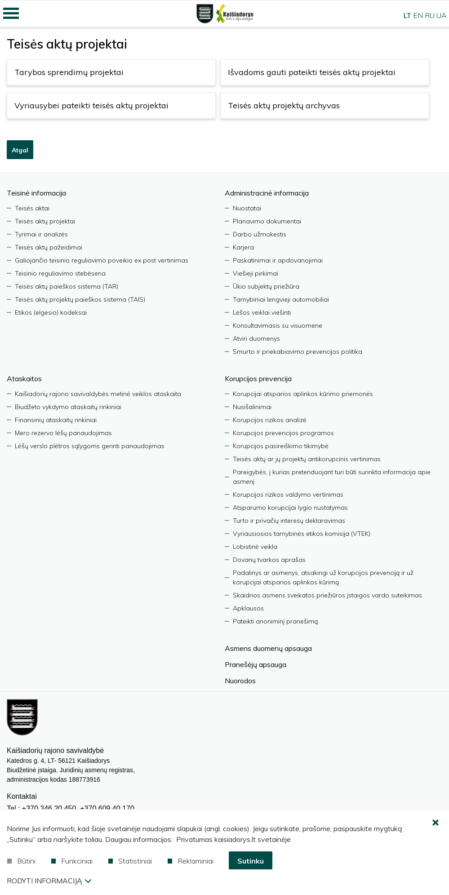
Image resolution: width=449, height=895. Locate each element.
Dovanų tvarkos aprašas (269, 560)
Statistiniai (130, 860)
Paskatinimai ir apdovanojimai (278, 260)
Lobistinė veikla (255, 547)
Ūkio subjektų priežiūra (266, 286)
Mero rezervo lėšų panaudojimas (63, 433)
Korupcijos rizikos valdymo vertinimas (288, 494)
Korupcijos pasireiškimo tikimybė (281, 446)
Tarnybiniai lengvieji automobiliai (281, 299)
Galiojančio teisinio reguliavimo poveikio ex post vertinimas (101, 260)
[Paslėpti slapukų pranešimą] (435, 823)
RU (430, 15)
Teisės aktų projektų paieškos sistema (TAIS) (80, 299)
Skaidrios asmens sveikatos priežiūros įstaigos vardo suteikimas (327, 595)
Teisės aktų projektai (45, 221)
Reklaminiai (190, 860)
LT (407, 15)
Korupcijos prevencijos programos (283, 433)
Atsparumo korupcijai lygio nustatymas (290, 507)
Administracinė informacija (267, 192)
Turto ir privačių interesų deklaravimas (289, 521)
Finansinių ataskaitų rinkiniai (56, 420)
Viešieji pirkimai (255, 273)
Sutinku (250, 860)
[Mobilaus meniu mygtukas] (11, 13)
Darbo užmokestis (259, 234)
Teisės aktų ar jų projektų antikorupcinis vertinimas (307, 459)
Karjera (243, 247)
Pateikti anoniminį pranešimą (275, 621)
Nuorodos (240, 680)
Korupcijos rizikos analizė (270, 420)
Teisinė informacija (36, 192)
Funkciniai (72, 860)
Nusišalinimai (252, 407)
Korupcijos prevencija (258, 378)
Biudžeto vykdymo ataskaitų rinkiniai (68, 407)
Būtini (21, 860)
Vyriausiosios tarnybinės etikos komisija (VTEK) (301, 534)
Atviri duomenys (256, 338)
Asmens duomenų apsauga (268, 648)
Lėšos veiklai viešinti (262, 312)
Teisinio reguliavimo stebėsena (60, 273)
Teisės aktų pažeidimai (48, 247)
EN (418, 15)
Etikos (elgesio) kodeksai (51, 312)
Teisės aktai (32, 208)
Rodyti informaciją (49, 880)
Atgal (20, 150)
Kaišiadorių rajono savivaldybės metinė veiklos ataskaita (98, 394)
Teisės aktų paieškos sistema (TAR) (66, 286)
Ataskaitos (24, 378)
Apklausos (248, 608)
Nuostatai (247, 208)
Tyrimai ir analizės (41, 234)
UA (441, 15)
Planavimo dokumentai (267, 221)
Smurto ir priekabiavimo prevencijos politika (297, 351)
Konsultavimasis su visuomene (277, 325)
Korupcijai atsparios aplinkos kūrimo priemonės (303, 394)
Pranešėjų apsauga (255, 664)
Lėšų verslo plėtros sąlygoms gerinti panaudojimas (89, 446)
